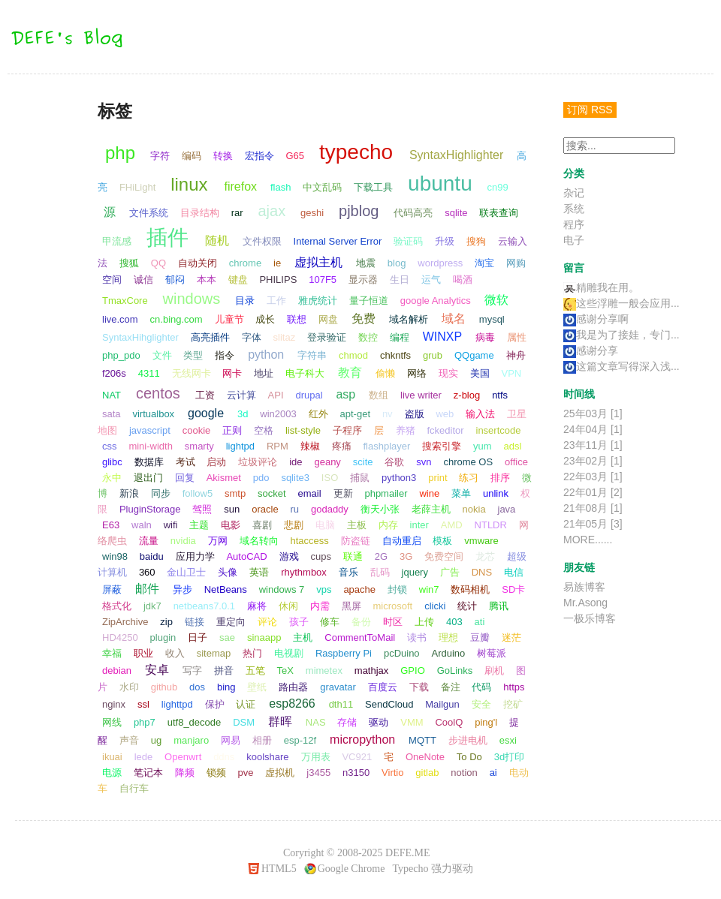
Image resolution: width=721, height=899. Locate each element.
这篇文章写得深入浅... (621, 366)
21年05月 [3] (593, 524)
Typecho (410, 868)
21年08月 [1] (593, 508)
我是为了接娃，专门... (621, 335)
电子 (573, 240)
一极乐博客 (589, 618)
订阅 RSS (590, 110)
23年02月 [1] (593, 461)
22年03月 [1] (593, 477)
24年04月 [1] (593, 429)
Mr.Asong (585, 603)
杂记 (573, 193)
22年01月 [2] (593, 492)
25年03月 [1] (593, 413)
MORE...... (587, 540)
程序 (573, 224)
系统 (573, 209)
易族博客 (584, 587)
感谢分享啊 (596, 319)
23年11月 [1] (593, 445)
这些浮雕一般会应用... (621, 303)
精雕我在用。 (601, 287)
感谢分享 (590, 350)
